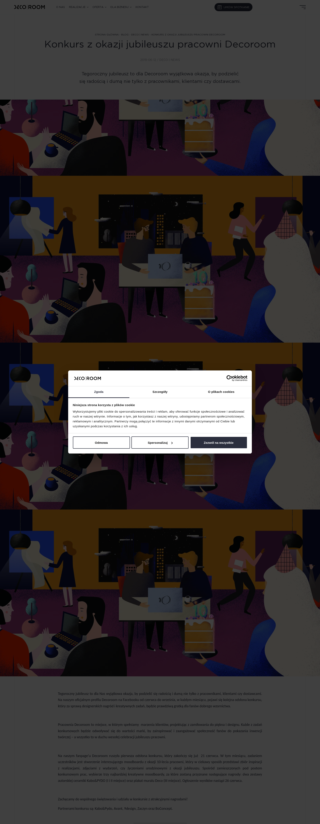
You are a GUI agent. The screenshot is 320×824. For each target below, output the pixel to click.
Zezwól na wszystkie (219, 442)
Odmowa (101, 442)
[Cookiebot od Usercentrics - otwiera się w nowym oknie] (229, 378)
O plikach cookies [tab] (221, 391)
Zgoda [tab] (98, 391)
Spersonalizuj (160, 442)
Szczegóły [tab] (159, 391)
